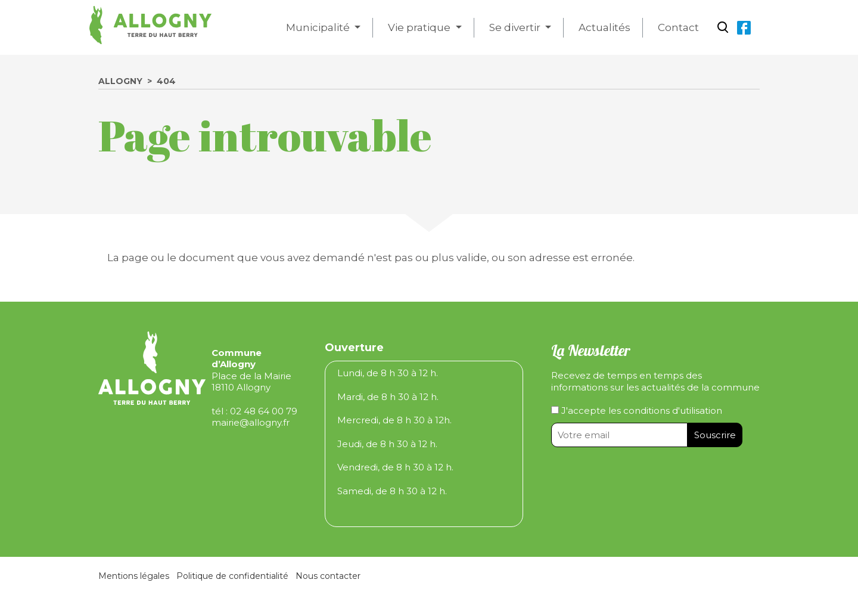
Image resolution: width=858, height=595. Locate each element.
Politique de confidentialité (232, 576)
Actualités (604, 27)
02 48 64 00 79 (263, 411)
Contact (678, 27)
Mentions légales (133, 576)
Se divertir (516, 27)
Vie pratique (420, 27)
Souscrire (715, 435)
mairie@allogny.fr (251, 422)
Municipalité (319, 27)
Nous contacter (328, 576)
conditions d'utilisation (672, 410)
